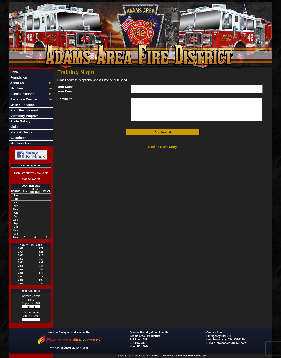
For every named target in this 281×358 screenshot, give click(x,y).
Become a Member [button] (23, 99)
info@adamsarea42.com (231, 343)
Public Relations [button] (21, 94)
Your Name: (66, 87)
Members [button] (16, 88)
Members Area (20, 143)
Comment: (65, 99)
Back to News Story (162, 147)
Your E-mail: (66, 91)
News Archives (20, 132)
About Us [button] (16, 83)
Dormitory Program (23, 116)
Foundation (18, 77)
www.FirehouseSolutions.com (69, 347)
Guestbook (17, 138)
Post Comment (162, 132)
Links (13, 127)
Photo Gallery (19, 121)
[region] (31, 107)
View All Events (31, 178)
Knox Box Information (25, 110)
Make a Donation (22, 105)
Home (14, 72)
